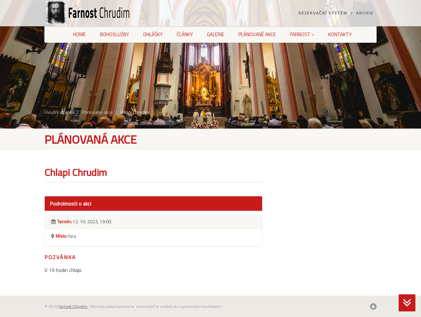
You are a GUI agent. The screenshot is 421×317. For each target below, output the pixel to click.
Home (79, 34)
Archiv (364, 13)
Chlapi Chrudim (134, 112)
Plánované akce (257, 34)
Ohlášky (152, 34)
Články (185, 34)
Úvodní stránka (59, 112)
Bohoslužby (114, 34)
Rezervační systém (322, 13)
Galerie (215, 34)
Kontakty (340, 34)
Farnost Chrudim (73, 306)
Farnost (302, 34)
